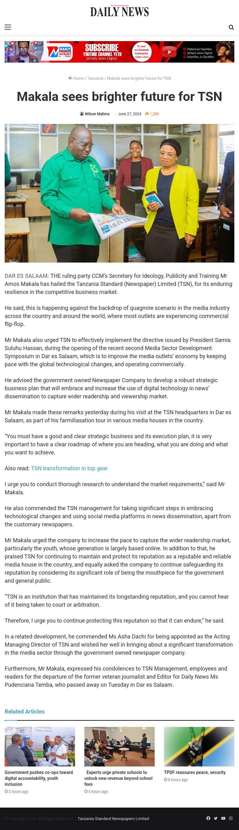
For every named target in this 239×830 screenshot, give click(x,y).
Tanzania (95, 78)
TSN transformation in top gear (69, 468)
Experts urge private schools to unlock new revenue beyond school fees (118, 778)
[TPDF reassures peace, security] (199, 746)
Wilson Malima (97, 114)
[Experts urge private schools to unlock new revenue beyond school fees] (119, 746)
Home (76, 78)
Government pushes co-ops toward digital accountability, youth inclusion (39, 778)
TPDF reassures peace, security (195, 772)
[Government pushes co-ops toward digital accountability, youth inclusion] (40, 746)
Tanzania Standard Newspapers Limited (113, 818)
